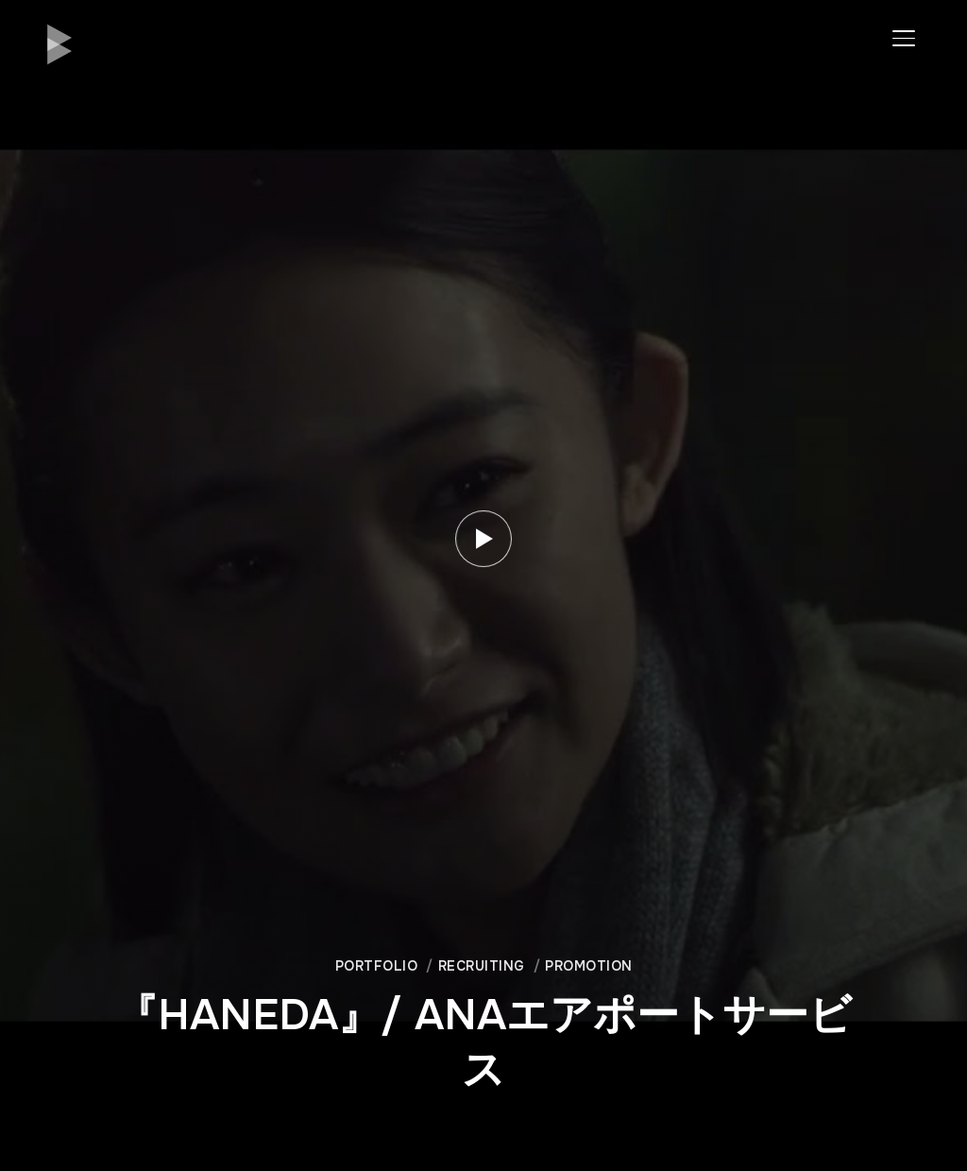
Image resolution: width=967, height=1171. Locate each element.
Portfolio (376, 965)
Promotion (589, 965)
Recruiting (481, 965)
